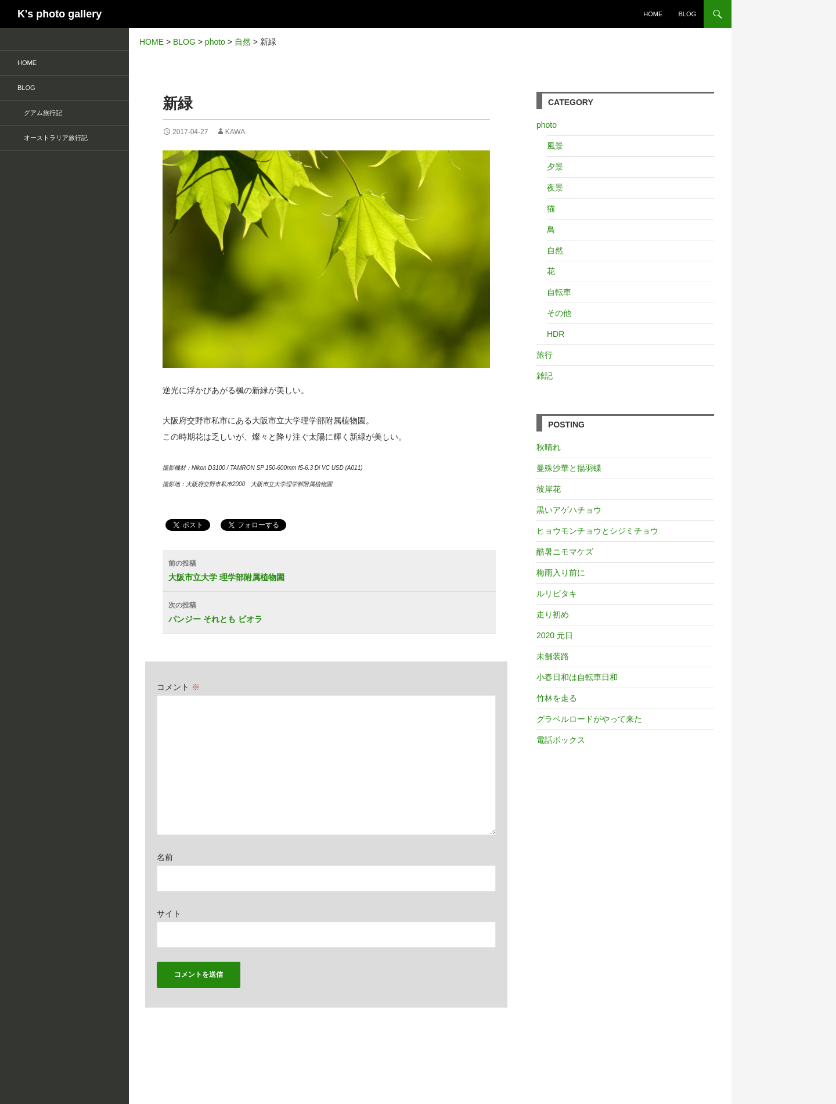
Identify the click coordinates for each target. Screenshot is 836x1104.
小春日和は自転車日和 (577, 677)
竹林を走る (556, 698)
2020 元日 (554, 635)
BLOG (687, 13)
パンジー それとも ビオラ (332, 611)
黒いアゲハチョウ (568, 510)
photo (546, 125)
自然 (555, 250)
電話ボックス (560, 740)
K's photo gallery (59, 14)
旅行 (544, 354)
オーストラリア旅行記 (52, 137)
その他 (559, 313)
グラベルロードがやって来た (589, 719)
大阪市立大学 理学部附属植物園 (332, 569)
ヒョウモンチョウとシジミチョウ (597, 530)
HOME (652, 13)
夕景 (555, 166)
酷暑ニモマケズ (564, 551)
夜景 (555, 187)
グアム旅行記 (39, 112)
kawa (235, 132)
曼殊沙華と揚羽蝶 (568, 468)
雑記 (544, 375)
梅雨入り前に (560, 572)
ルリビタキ (556, 593)
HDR (555, 334)
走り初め (552, 614)
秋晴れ (548, 447)
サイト (169, 913)
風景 (555, 145)
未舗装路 (552, 656)
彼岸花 (548, 489)
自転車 (559, 292)
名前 (165, 857)
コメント (178, 687)
